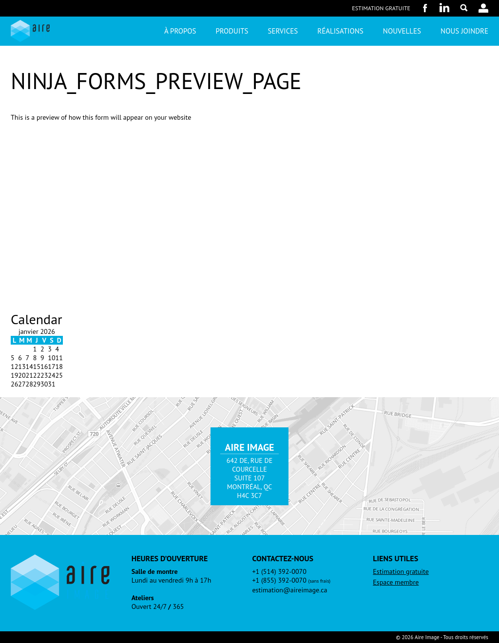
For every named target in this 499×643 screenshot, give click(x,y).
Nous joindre (464, 31)
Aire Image (30, 31)
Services (283, 31)
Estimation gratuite (381, 8)
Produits (231, 31)
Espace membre (396, 582)
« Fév (18, 392)
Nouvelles (402, 31)
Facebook (425, 8)
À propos (180, 31)
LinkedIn (444, 8)
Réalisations (340, 31)
